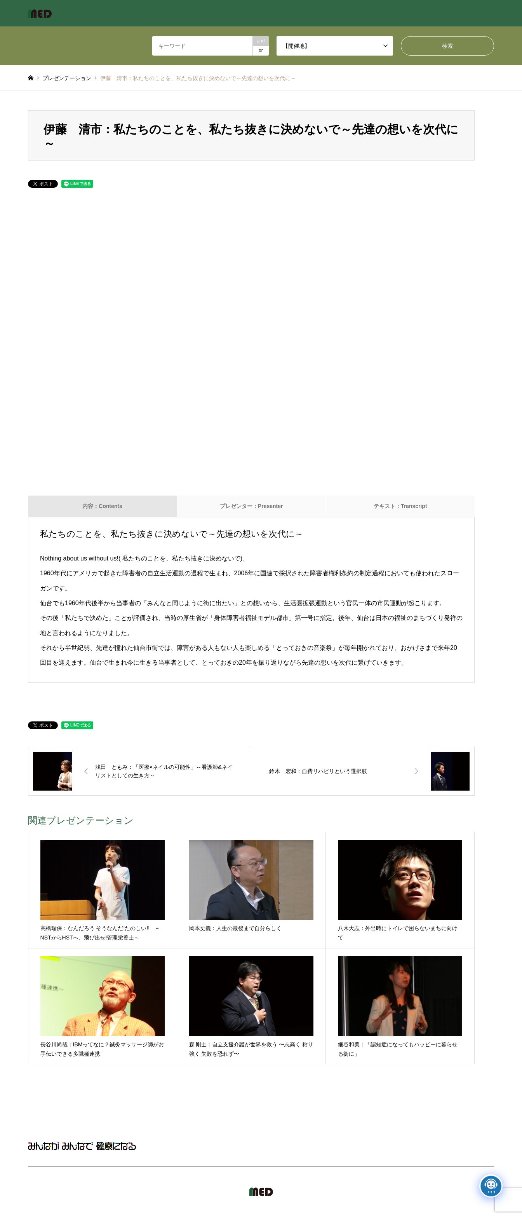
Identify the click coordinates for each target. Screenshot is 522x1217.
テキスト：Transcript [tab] (400, 506)
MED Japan (428, 1191)
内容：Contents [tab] (102, 506)
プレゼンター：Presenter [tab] (251, 506)
